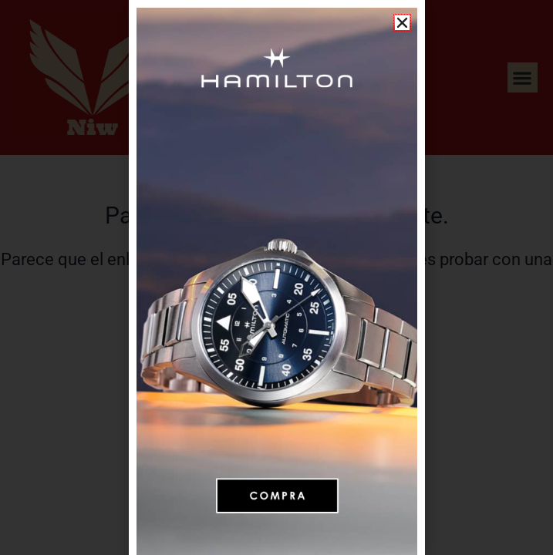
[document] (276, 277)
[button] (402, 22)
